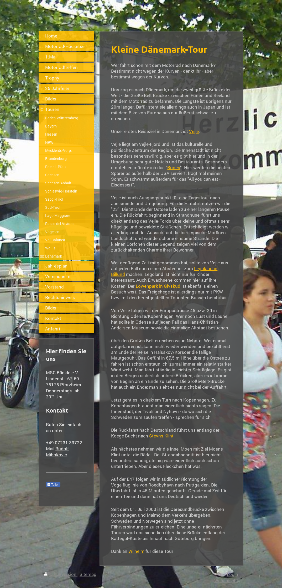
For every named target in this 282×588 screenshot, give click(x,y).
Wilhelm (136, 551)
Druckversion (60, 574)
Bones (173, 167)
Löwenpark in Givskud (158, 286)
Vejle (194, 131)
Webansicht (226, 581)
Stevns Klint (161, 436)
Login (232, 574)
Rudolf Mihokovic (57, 452)
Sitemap (88, 574)
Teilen (53, 485)
